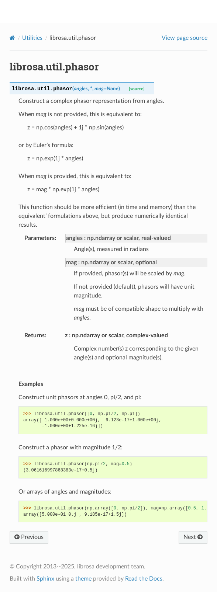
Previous (29, 537)
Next (193, 537)
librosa (113, 11)
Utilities (32, 38)
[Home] (12, 38)
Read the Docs (143, 579)
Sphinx (45, 579)
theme (83, 579)
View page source (184, 38)
